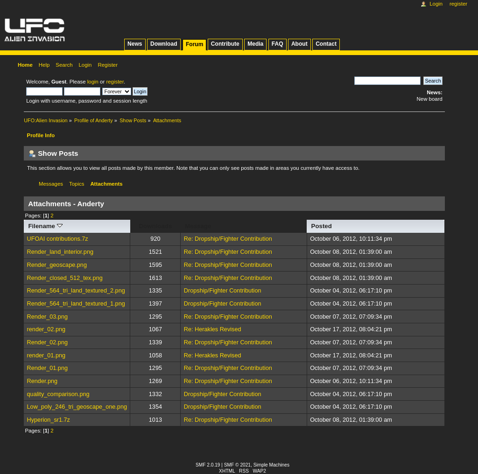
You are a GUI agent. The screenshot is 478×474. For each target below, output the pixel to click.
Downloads (155, 226)
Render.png (42, 381)
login (92, 81)
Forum (194, 44)
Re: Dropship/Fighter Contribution (228, 239)
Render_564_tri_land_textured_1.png (76, 303)
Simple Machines (271, 464)
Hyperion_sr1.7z (48, 420)
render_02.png (46, 329)
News (134, 44)
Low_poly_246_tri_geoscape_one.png (77, 407)
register (114, 81)
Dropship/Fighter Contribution (222, 290)
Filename (45, 226)
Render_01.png (47, 368)
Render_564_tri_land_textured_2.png (76, 290)
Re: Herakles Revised (212, 329)
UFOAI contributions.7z (57, 239)
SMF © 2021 (237, 464)
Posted (321, 226)
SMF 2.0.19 (208, 464)
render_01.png (46, 355)
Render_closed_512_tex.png (65, 278)
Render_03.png (47, 317)
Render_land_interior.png (60, 252)
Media (255, 44)
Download (163, 44)
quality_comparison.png (58, 394)
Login (436, 4)
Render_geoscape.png (57, 265)
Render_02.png (47, 342)
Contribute (225, 44)
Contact (326, 44)
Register (458, 4)
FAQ (277, 44)
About (299, 44)
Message (198, 226)
